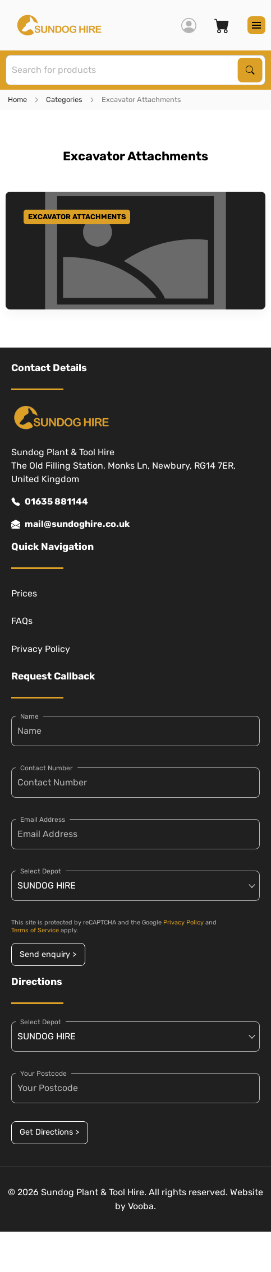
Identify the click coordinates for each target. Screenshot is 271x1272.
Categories (64, 99)
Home (17, 99)
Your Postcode (43, 1073)
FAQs (22, 621)
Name (29, 716)
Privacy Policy (40, 649)
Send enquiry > (48, 954)
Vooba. (142, 1206)
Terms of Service (35, 930)
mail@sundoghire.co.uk (70, 524)
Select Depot (40, 871)
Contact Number (46, 768)
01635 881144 (49, 501)
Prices (24, 593)
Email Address (42, 820)
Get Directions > (49, 1132)
